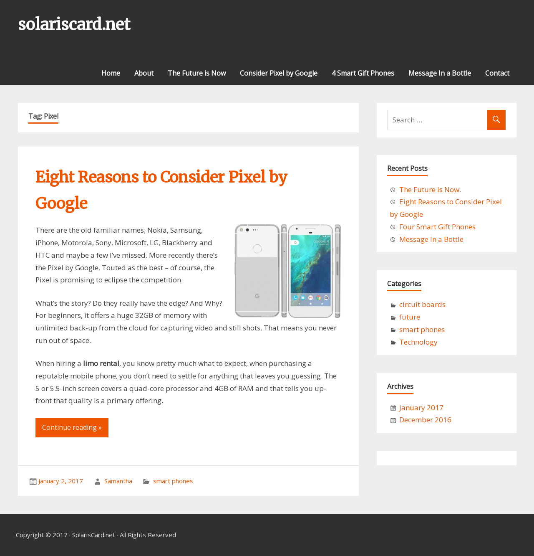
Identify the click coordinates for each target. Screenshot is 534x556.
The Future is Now (197, 73)
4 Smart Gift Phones (363, 73)
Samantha (118, 481)
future (409, 317)
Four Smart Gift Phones (437, 226)
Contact (497, 73)
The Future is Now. (430, 189)
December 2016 (425, 419)
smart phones (173, 481)
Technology (418, 342)
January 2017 (421, 407)
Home (110, 73)
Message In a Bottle (439, 73)
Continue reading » (72, 427)
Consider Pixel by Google (278, 73)
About (144, 73)
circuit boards (422, 304)
